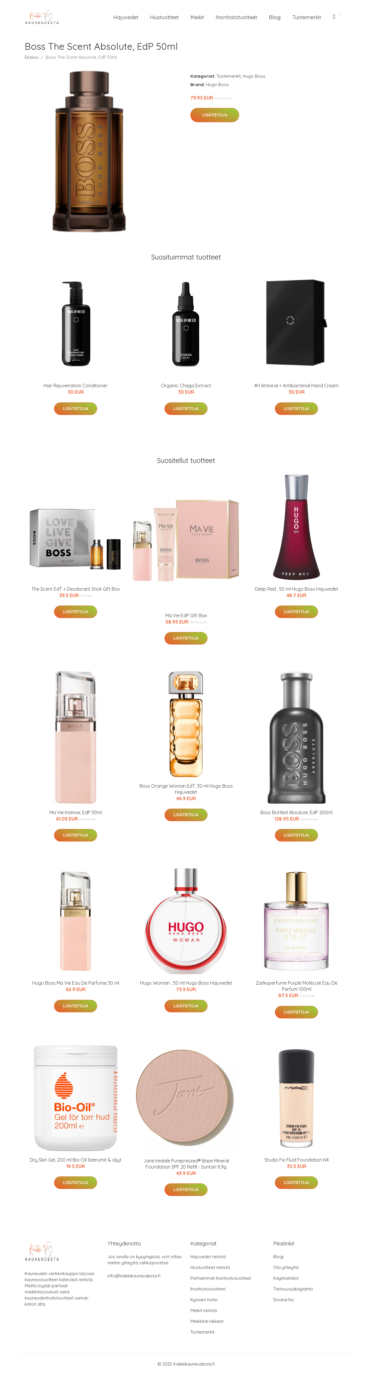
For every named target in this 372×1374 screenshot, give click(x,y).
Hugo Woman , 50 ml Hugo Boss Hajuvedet (186, 983)
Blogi (275, 17)
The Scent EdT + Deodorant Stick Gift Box (75, 589)
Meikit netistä (203, 1310)
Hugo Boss (254, 76)
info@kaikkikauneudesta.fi (134, 1276)
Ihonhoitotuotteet (236, 17)
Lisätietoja (214, 115)
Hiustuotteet (164, 17)
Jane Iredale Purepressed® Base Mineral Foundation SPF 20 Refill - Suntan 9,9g (186, 1164)
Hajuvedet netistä (208, 1256)
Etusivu (32, 57)
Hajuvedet (125, 17)
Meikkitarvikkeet (206, 1321)
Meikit (197, 17)
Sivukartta (283, 1299)
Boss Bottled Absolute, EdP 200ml (296, 812)
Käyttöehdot (286, 1278)
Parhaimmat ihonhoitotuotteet (220, 1278)
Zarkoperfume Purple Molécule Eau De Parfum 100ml (296, 986)
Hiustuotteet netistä (210, 1267)
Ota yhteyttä (285, 1267)
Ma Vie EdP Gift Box (186, 615)
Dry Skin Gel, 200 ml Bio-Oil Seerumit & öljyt (75, 1160)
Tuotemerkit (306, 17)
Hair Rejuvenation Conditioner (76, 385)
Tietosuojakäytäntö (293, 1289)
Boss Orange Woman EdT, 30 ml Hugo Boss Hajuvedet (186, 789)
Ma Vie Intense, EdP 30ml (75, 812)
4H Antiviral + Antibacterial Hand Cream (296, 385)
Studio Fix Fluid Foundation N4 (296, 1160)
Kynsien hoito (204, 1299)
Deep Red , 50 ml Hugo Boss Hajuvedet (296, 589)
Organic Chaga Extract (186, 385)
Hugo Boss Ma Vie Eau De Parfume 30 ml (75, 983)
